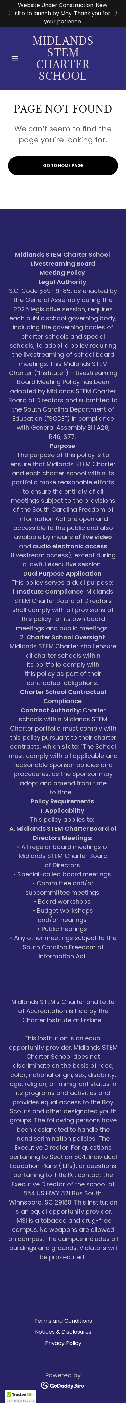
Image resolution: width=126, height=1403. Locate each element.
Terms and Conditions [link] (63, 1321)
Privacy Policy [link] (63, 1343)
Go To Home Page (63, 165)
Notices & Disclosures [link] (63, 1332)
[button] (16, 58)
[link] (63, 58)
